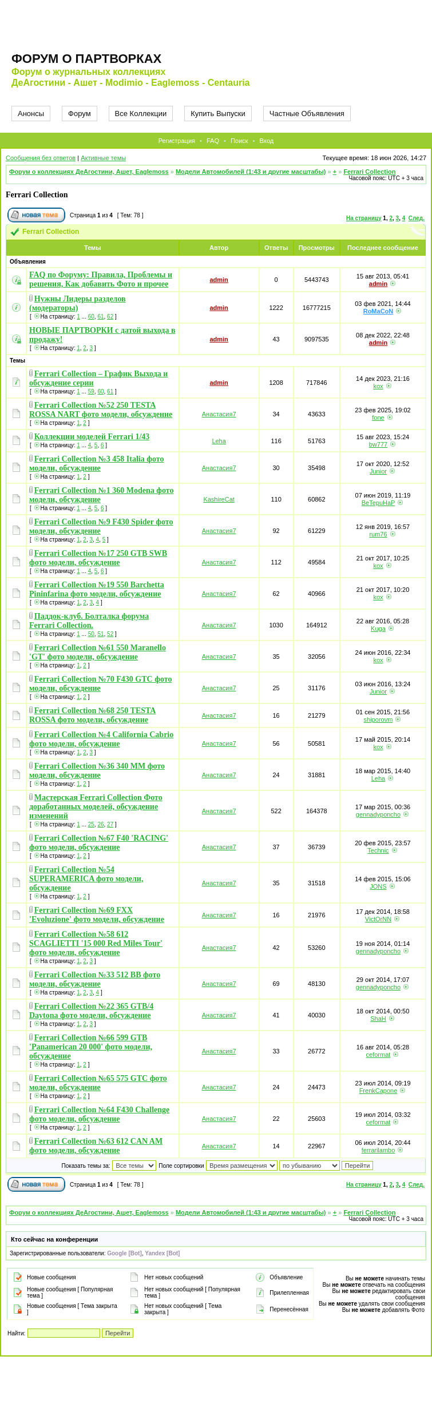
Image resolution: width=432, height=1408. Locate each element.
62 (110, 316)
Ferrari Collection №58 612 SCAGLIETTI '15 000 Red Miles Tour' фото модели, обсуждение (96, 943)
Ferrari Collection (369, 171)
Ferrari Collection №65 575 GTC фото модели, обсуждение (98, 1083)
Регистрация (176, 140)
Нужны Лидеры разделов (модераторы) (77, 303)
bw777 (378, 444)
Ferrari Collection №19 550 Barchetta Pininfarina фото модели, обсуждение (96, 589)
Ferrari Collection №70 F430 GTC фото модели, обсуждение (100, 684)
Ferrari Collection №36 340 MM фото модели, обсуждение (97, 770)
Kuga (378, 628)
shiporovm (378, 719)
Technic (378, 850)
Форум (79, 113)
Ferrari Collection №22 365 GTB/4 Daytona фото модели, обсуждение (91, 1011)
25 (91, 824)
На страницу (364, 218)
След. (417, 218)
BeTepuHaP (378, 502)
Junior (378, 471)
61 (100, 316)
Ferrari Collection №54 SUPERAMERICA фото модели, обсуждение (86, 878)
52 (110, 634)
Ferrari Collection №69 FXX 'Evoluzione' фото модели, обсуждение (96, 915)
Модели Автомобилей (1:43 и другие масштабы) (251, 171)
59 (91, 391)
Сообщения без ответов (41, 157)
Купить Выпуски (218, 113)
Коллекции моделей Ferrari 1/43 (92, 436)
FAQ (213, 140)
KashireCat (218, 499)
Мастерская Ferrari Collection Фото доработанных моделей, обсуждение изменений (96, 806)
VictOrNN (378, 919)
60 (91, 316)
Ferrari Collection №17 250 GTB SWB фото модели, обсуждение (98, 558)
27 (110, 824)
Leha (218, 440)
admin (218, 279)
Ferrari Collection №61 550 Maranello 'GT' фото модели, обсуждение (97, 652)
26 (100, 824)
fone (378, 417)
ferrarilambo (378, 1150)
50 (91, 634)
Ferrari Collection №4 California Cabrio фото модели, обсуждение (101, 739)
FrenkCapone (378, 1090)
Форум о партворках (86, 58)
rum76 (378, 534)
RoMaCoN (378, 311)
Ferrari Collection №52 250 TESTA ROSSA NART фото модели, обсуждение (100, 410)
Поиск (239, 140)
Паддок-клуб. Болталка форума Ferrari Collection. (89, 621)
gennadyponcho (378, 814)
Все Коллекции (141, 113)
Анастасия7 (219, 414)
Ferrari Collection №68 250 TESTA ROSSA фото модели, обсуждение (92, 715)
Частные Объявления (306, 113)
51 (100, 634)
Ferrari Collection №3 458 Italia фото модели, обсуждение (96, 463)
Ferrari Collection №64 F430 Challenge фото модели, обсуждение (99, 1114)
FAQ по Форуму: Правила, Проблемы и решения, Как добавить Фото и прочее (100, 279)
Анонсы (31, 113)
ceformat (378, 1054)
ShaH (378, 1018)
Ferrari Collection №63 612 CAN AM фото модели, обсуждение (96, 1146)
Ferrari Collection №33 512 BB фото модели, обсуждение (94, 979)
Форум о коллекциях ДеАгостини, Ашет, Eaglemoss (89, 171)
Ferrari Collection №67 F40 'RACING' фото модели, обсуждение (98, 843)
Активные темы (103, 157)
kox (378, 386)
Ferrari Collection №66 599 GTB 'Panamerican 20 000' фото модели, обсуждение (90, 1046)
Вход (266, 140)
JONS (378, 886)
